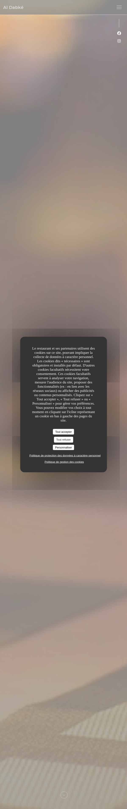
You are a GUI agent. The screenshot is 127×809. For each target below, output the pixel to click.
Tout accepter (63, 431)
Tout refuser (63, 439)
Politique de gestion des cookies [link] (64, 461)
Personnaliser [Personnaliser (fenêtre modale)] (63, 447)
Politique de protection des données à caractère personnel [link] (64, 455)
